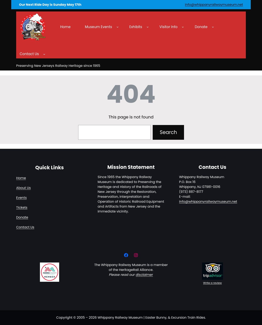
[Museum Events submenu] (117, 27)
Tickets (21, 207)
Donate (22, 217)
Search (168, 132)
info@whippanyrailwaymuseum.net (214, 4)
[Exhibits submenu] (148, 27)
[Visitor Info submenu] (183, 27)
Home (21, 178)
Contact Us (25, 227)
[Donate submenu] (213, 27)
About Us (23, 187)
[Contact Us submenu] (44, 54)
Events (21, 197)
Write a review (212, 283)
